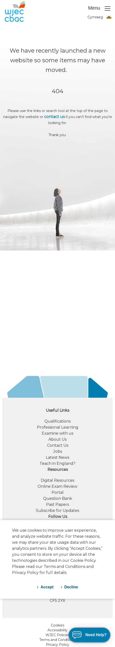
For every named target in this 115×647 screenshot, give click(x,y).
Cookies (57, 625)
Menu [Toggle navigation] (99, 8)
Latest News (57, 457)
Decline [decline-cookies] (71, 587)
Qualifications (57, 421)
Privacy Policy (57, 644)
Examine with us (57, 433)
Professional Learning (57, 427)
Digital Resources (57, 480)
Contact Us (57, 445)
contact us (54, 116)
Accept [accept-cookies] (47, 587)
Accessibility (57, 630)
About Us (57, 439)
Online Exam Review (57, 486)
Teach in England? (57, 463)
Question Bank (57, 498)
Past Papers (57, 504)
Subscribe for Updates (57, 510)
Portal (58, 492)
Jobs (57, 451)
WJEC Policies (58, 635)
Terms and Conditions (57, 640)
